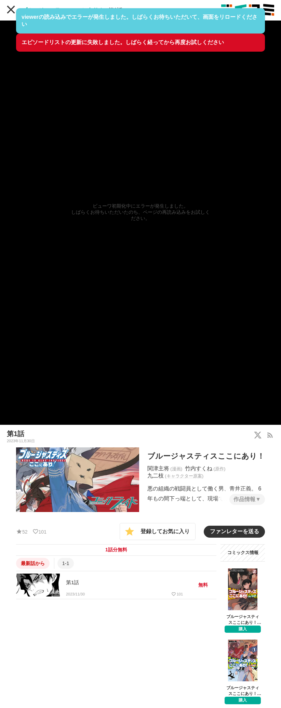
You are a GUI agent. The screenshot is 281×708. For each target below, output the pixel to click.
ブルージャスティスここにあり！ (63, 10)
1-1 (65, 563)
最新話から (33, 563)
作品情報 (244, 499)
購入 (243, 629)
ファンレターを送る (234, 531)
